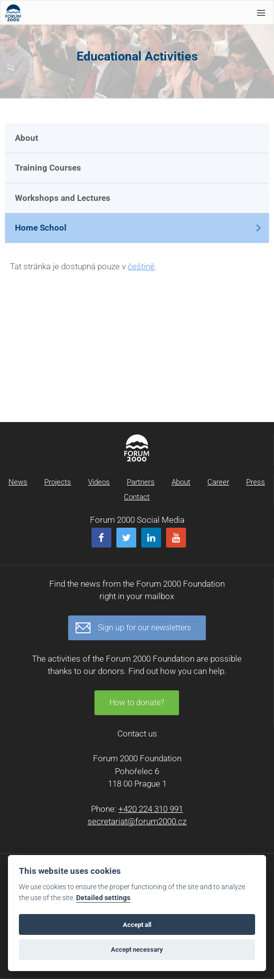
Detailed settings (103, 898)
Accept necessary (137, 949)
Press (255, 482)
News (17, 482)
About (26, 138)
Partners (141, 482)
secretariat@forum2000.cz (137, 821)
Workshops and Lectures (62, 198)
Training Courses (48, 168)
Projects (57, 482)
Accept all (137, 924)
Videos (99, 482)
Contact (137, 496)
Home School (41, 228)
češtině (141, 266)
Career (218, 482)
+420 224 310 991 (150, 809)
